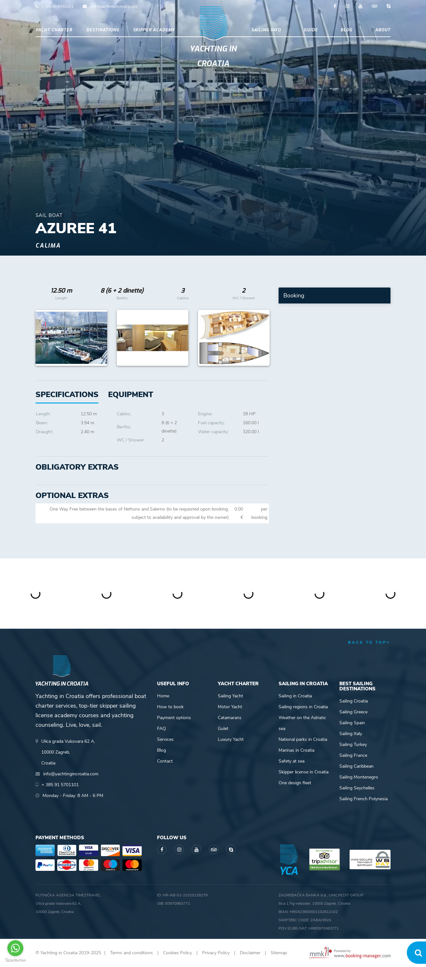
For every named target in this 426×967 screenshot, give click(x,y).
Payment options (174, 718)
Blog (346, 30)
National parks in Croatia (303, 739)
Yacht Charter (54, 30)
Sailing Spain (352, 723)
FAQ (161, 728)
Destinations (102, 30)
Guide (311, 30)
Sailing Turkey (353, 744)
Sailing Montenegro (358, 777)
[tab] (130, 394)
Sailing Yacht (230, 696)
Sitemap (279, 953)
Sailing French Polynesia (363, 799)
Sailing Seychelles (357, 788)
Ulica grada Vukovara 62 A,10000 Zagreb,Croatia (68, 752)
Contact (165, 761)
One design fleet (295, 783)
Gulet (223, 728)
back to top (369, 642)
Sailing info (266, 30)
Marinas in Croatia (296, 750)
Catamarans (229, 718)
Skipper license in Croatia (303, 772)
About (382, 30)
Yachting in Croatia (213, 56)
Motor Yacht (230, 707)
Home (163, 696)
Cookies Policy (177, 953)
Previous (43, 338)
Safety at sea (291, 761)
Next (261, 338)
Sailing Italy (350, 734)
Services (165, 739)
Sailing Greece (353, 712)
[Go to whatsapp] (15, 948)
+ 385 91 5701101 (58, 6)
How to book (170, 707)
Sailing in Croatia (295, 696)
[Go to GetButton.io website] (15, 960)
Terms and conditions (131, 953)
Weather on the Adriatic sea (302, 723)
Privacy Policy (216, 953)
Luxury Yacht (231, 739)
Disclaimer (250, 953)
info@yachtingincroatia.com (114, 6)
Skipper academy (154, 30)
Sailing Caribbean (356, 766)
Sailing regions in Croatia (303, 707)
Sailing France (353, 755)
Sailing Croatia (353, 701)
